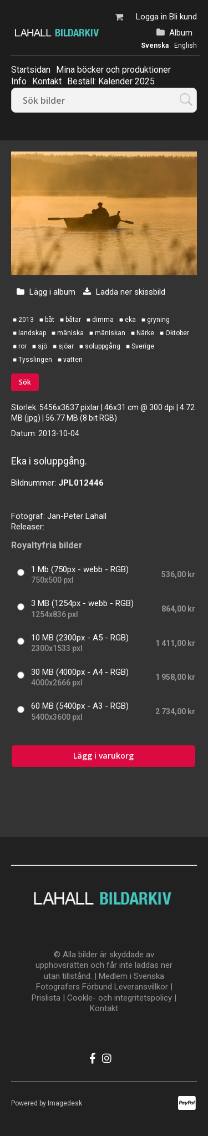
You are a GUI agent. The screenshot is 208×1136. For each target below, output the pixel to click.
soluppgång (102, 346)
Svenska (155, 45)
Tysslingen (35, 359)
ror (22, 346)
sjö (42, 346)
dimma (103, 320)
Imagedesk (65, 1103)
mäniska (70, 333)
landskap (32, 333)
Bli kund (183, 17)
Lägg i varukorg (103, 755)
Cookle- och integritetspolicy (119, 998)
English (185, 45)
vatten (73, 359)
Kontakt (104, 1008)
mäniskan (110, 333)
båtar (73, 320)
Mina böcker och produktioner (113, 69)
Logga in (151, 17)
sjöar (66, 346)
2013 (26, 320)
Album (180, 33)
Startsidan (30, 69)
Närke (145, 333)
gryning (158, 320)
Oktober (177, 333)
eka (130, 320)
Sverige (142, 346)
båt (49, 320)
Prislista (46, 998)
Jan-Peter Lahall (76, 516)
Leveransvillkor (141, 987)
